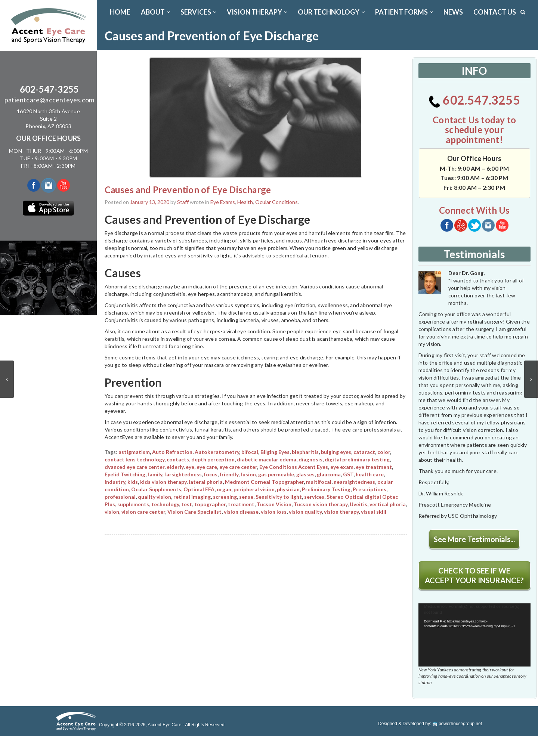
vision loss (274, 511)
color (383, 452)
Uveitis (358, 504)
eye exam (341, 467)
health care (370, 474)
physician (288, 489)
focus (210, 474)
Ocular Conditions (276, 202)
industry (115, 482)
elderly (175, 467)
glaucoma (329, 474)
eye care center (238, 467)
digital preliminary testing (357, 459)
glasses (305, 474)
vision (112, 511)
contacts (178, 459)
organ (224, 489)
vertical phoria (388, 504)
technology (165, 504)
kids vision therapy (163, 482)
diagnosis (310, 459)
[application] (474, 635)
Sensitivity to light (279, 497)
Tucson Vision (274, 504)
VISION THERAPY (257, 11)
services (314, 497)
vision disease (241, 511)
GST (348, 474)
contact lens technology (134, 459)
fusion (248, 474)
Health (245, 202)
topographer (210, 504)
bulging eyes (336, 452)
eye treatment (374, 467)
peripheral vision (254, 489)
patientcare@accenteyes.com (49, 100)
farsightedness (183, 474)
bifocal (249, 452)
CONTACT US (494, 12)
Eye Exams (222, 202)
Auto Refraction (172, 452)
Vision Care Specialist (194, 511)
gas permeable (276, 474)
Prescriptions (369, 489)
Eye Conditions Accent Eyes (293, 467)
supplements (133, 504)
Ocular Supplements (156, 489)
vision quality (305, 511)
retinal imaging (192, 497)
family (155, 474)
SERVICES (198, 11)
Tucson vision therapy (320, 504)
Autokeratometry (217, 452)
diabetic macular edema (266, 459)
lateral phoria (206, 482)
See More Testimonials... (474, 539)
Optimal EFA (198, 489)
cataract (364, 452)
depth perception (213, 459)
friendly (229, 474)
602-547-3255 (49, 89)
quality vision (154, 497)
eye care (207, 467)
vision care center (143, 511)
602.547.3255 (474, 100)
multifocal (318, 482)
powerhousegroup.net (457, 723)
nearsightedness (354, 482)
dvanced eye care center (134, 467)
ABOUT (155, 11)
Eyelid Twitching (125, 474)
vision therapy (341, 511)
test (186, 504)
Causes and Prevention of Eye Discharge (188, 189)
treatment (241, 504)
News (453, 12)
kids (132, 482)
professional (120, 497)
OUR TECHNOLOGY (331, 11)
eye (190, 467)
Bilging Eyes (275, 452)
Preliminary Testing (326, 489)
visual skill (373, 511)
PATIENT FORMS (404, 11)
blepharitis (305, 452)
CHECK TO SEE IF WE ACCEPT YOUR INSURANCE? (474, 575)
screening (225, 497)
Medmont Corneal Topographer (264, 482)
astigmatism (134, 452)
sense (246, 497)
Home (120, 12)
